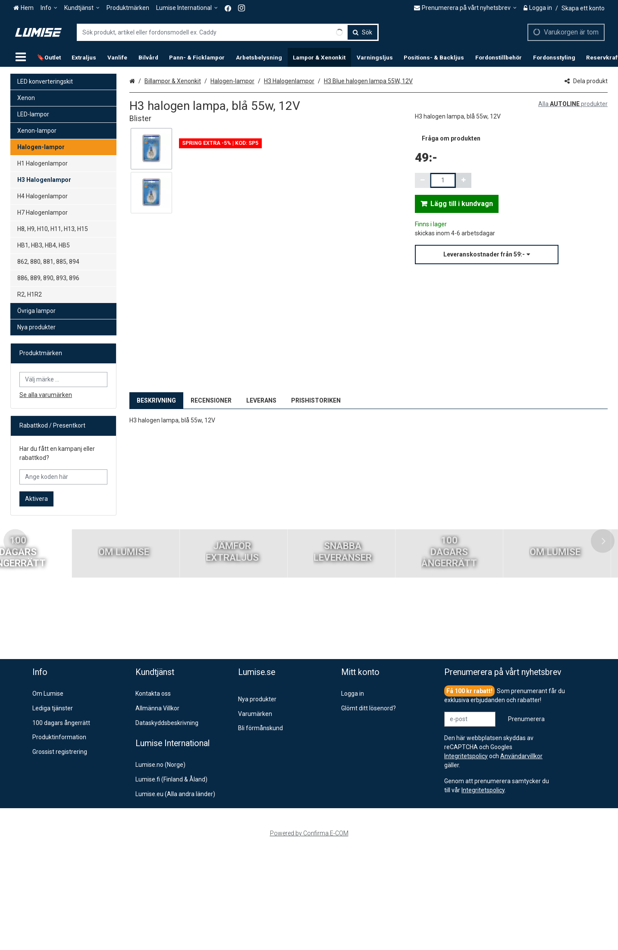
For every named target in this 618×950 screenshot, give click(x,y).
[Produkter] (20, 57)
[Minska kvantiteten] (422, 180)
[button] (511, 254)
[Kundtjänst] (82, 8)
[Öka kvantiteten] (463, 180)
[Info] (49, 8)
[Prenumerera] (526, 719)
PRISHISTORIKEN (316, 400)
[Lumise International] (187, 8)
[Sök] (362, 32)
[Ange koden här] (63, 476)
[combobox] (228, 32)
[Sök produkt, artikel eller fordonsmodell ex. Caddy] (228, 32)
